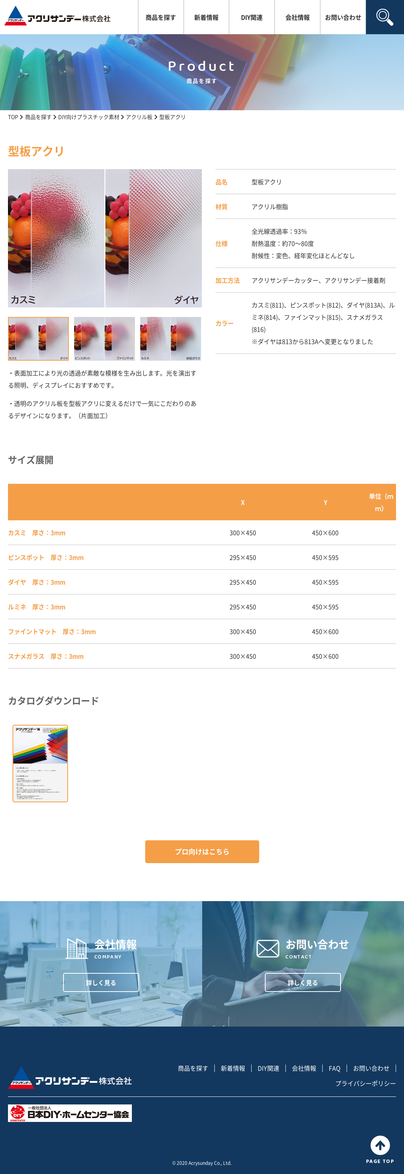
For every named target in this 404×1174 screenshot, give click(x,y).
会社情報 (297, 17)
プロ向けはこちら (202, 851)
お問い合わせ (343, 17)
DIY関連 (252, 17)
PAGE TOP (380, 1150)
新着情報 (206, 17)
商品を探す (161, 17)
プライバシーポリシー (365, 1083)
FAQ (335, 1068)
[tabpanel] (105, 238)
